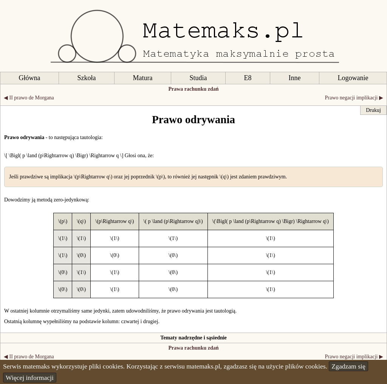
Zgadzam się (348, 366)
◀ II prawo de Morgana (29, 98)
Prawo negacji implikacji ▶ (354, 98)
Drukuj (373, 110)
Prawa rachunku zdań (193, 89)
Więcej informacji (30, 377)
